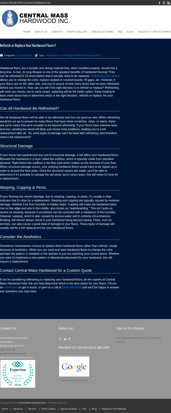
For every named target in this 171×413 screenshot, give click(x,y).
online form (11, 287)
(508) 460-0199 (72, 287)
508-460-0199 (15, 2)
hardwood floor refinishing (58, 55)
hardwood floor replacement (86, 55)
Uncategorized (24, 55)
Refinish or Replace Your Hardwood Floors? (28, 46)
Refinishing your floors (104, 75)
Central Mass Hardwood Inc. (32, 402)
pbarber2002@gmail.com (38, 2)
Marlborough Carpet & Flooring (74, 380)
